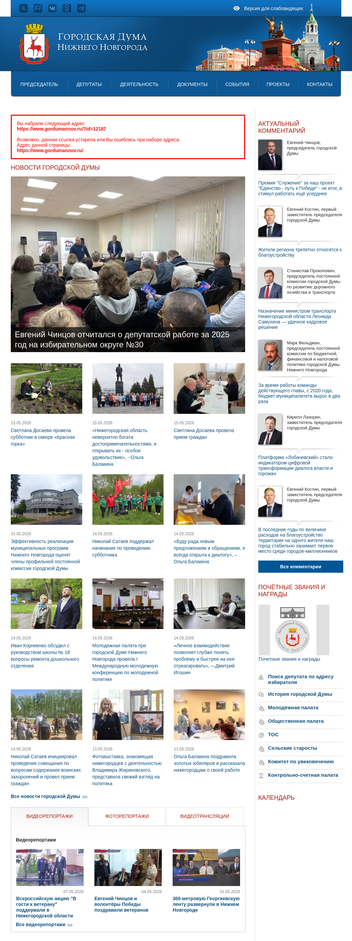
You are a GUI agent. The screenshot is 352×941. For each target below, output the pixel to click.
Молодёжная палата (293, 707)
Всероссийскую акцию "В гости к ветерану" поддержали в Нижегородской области (46, 907)
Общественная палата (296, 721)
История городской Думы (300, 694)
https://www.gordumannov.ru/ (50, 150)
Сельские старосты (292, 748)
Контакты (319, 84)
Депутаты (89, 84)
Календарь (276, 797)
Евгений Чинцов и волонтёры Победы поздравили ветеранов (121, 904)
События (237, 84)
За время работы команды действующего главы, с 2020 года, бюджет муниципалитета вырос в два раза (299, 393)
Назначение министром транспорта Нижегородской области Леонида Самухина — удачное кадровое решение (297, 319)
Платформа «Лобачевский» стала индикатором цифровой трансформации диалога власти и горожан (295, 465)
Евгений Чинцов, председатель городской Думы (312, 148)
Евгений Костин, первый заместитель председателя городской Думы (314, 215)
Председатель (39, 84)
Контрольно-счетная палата (303, 775)
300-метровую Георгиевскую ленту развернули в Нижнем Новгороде (206, 904)
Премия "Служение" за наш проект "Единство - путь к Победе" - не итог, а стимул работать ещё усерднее (300, 188)
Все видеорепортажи (45, 924)
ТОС (273, 734)
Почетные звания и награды (289, 659)
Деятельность (139, 84)
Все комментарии (300, 566)
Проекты (277, 84)
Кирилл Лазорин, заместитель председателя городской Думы (314, 422)
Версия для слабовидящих (273, 8)
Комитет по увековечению (301, 761)
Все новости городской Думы (50, 796)
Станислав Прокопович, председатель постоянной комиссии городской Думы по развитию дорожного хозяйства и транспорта (313, 281)
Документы (192, 84)
